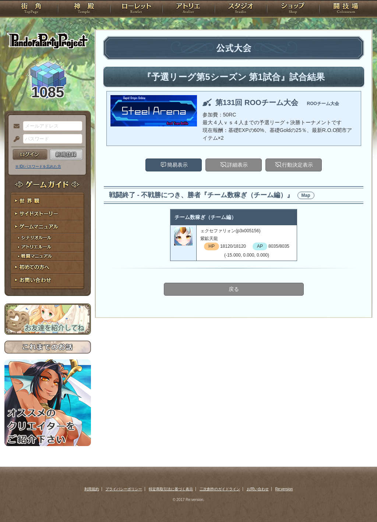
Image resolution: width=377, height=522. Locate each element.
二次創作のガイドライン (220, 489)
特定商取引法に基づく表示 (171, 489)
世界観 (47, 201)
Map (306, 195)
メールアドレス (15, 126)
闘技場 (346, 9)
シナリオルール (47, 238)
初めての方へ (47, 267)
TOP (31, 9)
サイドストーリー (47, 214)
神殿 (84, 9)
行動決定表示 (297, 165)
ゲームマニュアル (47, 226)
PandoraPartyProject (47, 40)
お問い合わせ (47, 280)
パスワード (15, 139)
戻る (234, 289)
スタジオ (241, 9)
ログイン (30, 154)
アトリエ (188, 9)
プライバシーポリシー (123, 489)
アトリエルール (47, 247)
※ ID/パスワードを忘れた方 (38, 166)
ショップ (293, 9)
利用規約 (91, 489)
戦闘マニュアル (47, 256)
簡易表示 (177, 165)
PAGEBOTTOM (359, 502)
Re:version (284, 489)
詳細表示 (237, 165)
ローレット (136, 9)
